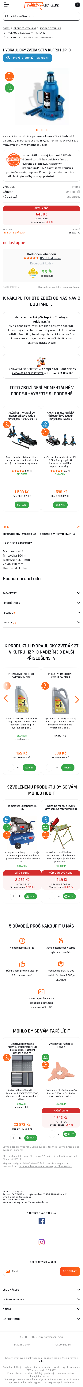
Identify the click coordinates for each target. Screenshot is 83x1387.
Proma (76, 187)
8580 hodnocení (50, 258)
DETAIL (22, 505)
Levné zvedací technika (45, 1147)
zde (41, 1361)
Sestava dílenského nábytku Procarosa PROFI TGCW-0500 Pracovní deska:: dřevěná (22, 1048)
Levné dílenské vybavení (16, 1147)
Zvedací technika (50, 28)
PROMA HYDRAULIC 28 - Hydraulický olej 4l (60, 675)
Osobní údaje (63, 1344)
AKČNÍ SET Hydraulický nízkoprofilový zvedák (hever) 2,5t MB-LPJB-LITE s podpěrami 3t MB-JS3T (22, 417)
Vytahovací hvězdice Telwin (61, 1045)
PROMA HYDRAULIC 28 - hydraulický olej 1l (22, 675)
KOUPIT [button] (33, 896)
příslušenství (12, 603)
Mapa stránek (22, 1344)
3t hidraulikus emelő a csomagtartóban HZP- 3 (45, 1166)
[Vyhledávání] (41, 16)
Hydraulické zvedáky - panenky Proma (59, 287)
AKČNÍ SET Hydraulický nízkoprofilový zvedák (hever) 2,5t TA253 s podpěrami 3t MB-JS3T (60, 417)
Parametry (10, 593)
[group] (22, 853)
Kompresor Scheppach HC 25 (22, 807)
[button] (30, 896)
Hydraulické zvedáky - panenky (26, 33)
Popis (6, 527)
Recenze (10, 613)
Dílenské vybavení (24, 28)
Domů (6, 28)
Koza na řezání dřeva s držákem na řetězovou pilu (61, 807)
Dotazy (9, 622)
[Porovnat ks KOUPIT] (13, 896)
